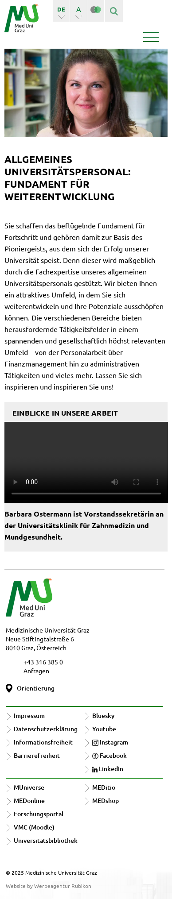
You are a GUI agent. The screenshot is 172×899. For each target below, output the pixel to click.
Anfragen (36, 671)
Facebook (109, 755)
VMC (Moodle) (34, 827)
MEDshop (105, 800)
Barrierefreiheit (37, 755)
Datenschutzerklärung (46, 729)
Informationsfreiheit (43, 742)
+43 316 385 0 (43, 662)
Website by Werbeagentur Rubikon (48, 885)
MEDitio (103, 787)
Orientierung (36, 688)
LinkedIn (107, 768)
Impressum (29, 715)
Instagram (110, 742)
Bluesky (103, 715)
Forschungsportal (38, 814)
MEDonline (29, 800)
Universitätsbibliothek (46, 840)
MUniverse (29, 787)
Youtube (104, 729)
